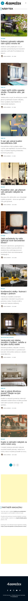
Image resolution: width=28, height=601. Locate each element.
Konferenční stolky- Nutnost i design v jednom (14, 292)
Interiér (3, 38)
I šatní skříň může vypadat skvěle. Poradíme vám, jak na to (12, 92)
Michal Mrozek (7, 56)
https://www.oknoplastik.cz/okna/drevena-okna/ (13, 526)
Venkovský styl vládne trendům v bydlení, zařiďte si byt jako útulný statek (13, 342)
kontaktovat (15, 596)
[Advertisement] (14, 488)
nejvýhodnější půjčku (21, 518)
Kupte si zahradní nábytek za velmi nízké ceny (14, 443)
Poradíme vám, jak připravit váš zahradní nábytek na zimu (13, 192)
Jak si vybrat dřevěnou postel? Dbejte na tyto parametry (11, 393)
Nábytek (3, 87)
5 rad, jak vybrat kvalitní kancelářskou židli (11, 142)
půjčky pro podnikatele (20, 511)
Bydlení (3, 187)
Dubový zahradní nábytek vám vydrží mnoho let (12, 42)
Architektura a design (7, 337)
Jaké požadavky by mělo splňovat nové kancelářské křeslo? (13, 240)
